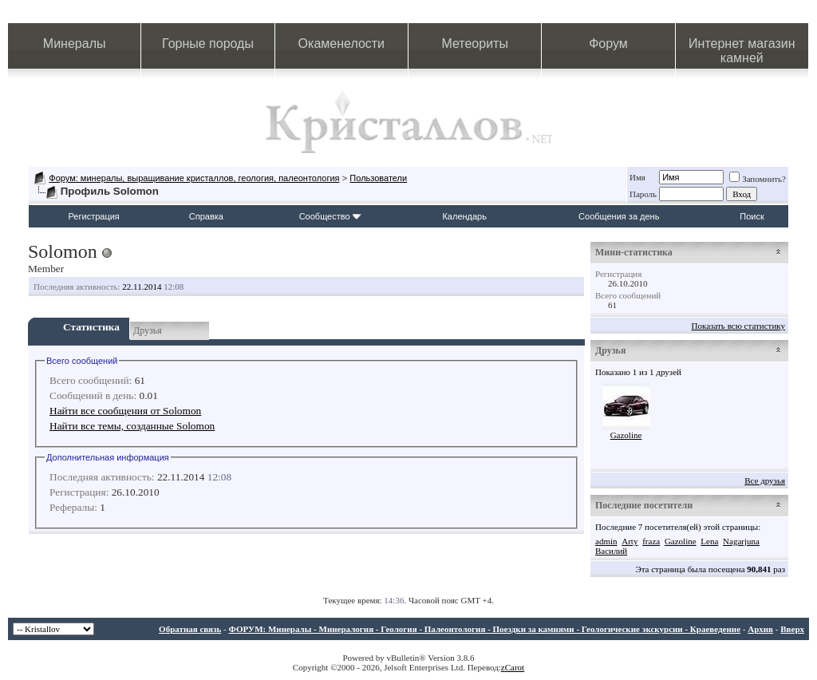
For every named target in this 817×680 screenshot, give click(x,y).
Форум (608, 43)
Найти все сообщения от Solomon (125, 411)
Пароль (643, 194)
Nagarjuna (741, 541)
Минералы (74, 43)
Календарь (464, 216)
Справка (206, 216)
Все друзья (764, 480)
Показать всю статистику (738, 325)
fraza (651, 541)
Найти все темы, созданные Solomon (132, 426)
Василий (611, 550)
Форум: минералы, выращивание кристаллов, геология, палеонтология (194, 178)
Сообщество (330, 216)
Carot (514, 667)
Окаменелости (341, 43)
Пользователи (378, 178)
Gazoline (626, 435)
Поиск (752, 216)
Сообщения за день (618, 216)
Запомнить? (757, 179)
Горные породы (208, 43)
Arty (629, 541)
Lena (709, 541)
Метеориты (474, 43)
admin (606, 541)
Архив (760, 629)
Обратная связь (190, 629)
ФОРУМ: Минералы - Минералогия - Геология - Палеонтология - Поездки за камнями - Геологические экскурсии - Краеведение (484, 629)
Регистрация (94, 216)
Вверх (792, 629)
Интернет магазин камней (742, 51)
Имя (637, 177)
